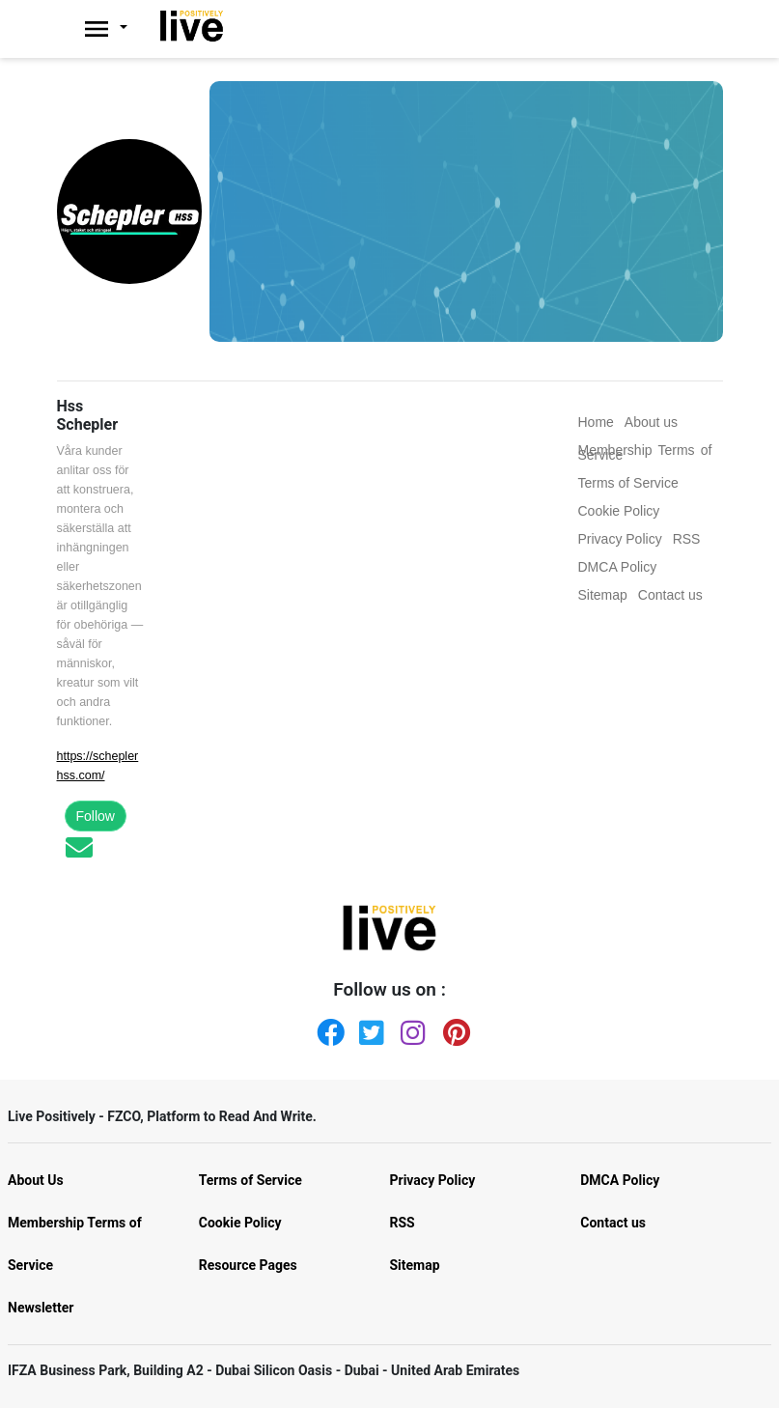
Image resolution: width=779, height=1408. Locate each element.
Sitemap (415, 1265)
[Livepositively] (116, 29)
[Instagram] (410, 1028)
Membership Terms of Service (75, 1244)
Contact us (613, 1222)
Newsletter (40, 1307)
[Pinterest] (452, 1028)
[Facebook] (326, 1028)
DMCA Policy (619, 1180)
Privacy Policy (433, 1180)
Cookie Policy (240, 1222)
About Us (36, 1180)
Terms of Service (250, 1180)
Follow (95, 816)
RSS (402, 1222)
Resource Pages (248, 1265)
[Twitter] (368, 1028)
